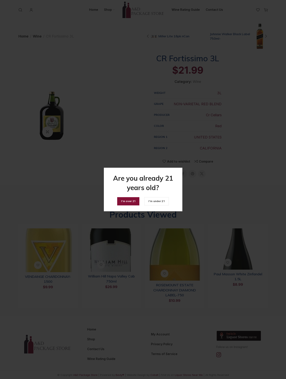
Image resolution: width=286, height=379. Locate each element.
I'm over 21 (128, 201)
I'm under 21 (156, 201)
